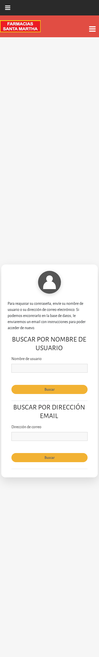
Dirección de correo (26, 426)
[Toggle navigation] (92, 26)
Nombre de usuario (26, 358)
